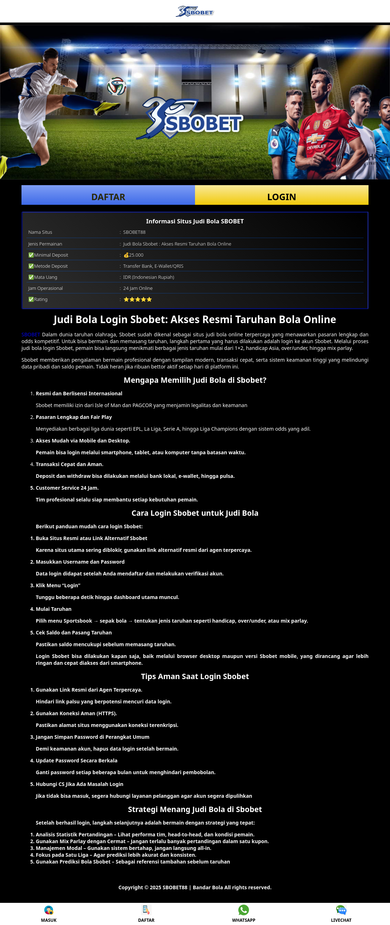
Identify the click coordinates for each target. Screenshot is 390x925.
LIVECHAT (341, 914)
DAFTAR (108, 197)
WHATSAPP (243, 914)
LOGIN (281, 197)
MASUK (49, 914)
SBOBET (30, 334)
